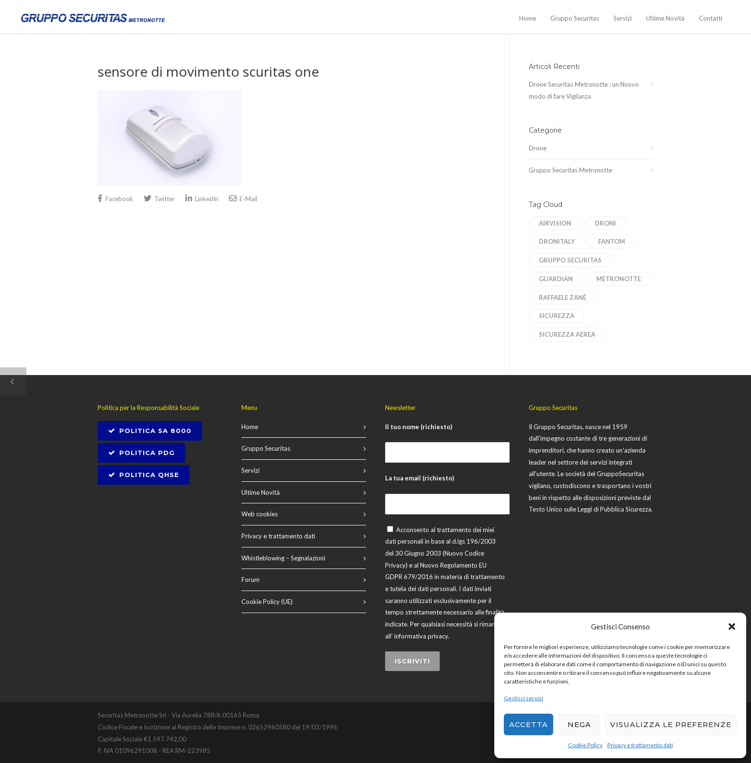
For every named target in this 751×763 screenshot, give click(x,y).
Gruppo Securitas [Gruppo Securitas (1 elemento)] (570, 260)
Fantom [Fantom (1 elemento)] (611, 241)
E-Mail (243, 198)
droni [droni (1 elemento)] (605, 223)
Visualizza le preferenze (670, 724)
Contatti (710, 18)
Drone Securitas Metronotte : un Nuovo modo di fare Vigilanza (584, 90)
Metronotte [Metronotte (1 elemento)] (618, 279)
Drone (537, 148)
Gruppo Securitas (574, 18)
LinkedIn (201, 198)
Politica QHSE (143, 474)
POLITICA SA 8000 (150, 430)
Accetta (528, 724)
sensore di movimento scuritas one (208, 71)
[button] (732, 626)
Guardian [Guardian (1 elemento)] (556, 279)
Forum (250, 579)
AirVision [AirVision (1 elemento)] (555, 223)
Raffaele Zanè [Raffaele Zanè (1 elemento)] (562, 297)
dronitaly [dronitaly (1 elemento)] (557, 241)
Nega (579, 724)
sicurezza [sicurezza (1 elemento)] (556, 315)
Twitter (159, 198)
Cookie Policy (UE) (267, 601)
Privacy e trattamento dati (640, 745)
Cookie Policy (585, 745)
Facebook (115, 198)
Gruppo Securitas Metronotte (570, 170)
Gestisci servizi (523, 698)
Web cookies (259, 514)
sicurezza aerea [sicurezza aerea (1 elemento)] (567, 334)
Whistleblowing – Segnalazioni (283, 558)
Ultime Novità (665, 18)
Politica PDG (141, 452)
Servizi (623, 18)
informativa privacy (421, 636)
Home (527, 18)
